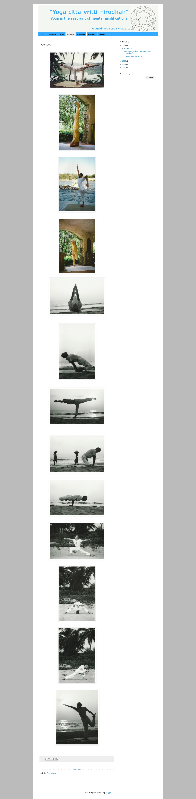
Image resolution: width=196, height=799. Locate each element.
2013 (124, 46)
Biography (52, 34)
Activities (91, 34)
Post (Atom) (51, 773)
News (62, 34)
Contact (102, 34)
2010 (124, 67)
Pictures (70, 34)
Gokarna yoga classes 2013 (134, 56)
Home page (77, 769)
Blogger (108, 793)
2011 (124, 64)
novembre (128, 48)
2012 (124, 61)
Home (42, 34)
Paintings (81, 34)
